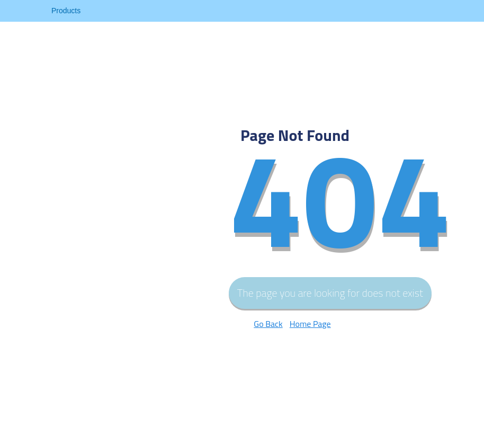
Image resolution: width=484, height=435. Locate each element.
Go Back (268, 323)
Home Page (310, 323)
